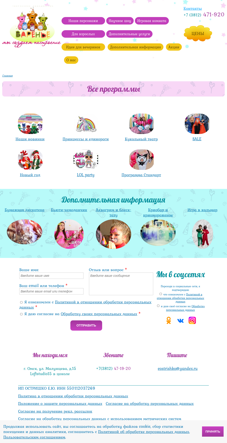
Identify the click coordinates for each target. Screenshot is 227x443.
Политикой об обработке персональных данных (143, 431)
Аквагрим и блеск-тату (113, 212)
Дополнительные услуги (129, 34)
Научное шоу (120, 20)
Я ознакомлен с (85, 304)
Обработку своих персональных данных (99, 314)
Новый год (30, 175)
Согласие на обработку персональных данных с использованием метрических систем (99, 418)
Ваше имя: (29, 269)
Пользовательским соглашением (34, 437)
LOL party (86, 175)
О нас (71, 60)
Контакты (193, 8)
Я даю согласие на (83, 314)
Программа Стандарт (141, 175)
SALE (196, 139)
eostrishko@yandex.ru (177, 368)
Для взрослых (83, 34)
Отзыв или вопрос (108, 269)
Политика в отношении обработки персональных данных (73, 395)
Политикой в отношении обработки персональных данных (85, 304)
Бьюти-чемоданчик (69, 210)
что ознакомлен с (180, 298)
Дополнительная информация (135, 47)
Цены (198, 33)
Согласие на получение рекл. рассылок (55, 411)
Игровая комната (151, 20)
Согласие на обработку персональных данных (150, 403)
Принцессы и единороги (86, 139)
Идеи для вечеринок (83, 47)
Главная (7, 76)
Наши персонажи (83, 20)
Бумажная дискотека (24, 210)
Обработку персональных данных (185, 308)
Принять (212, 431)
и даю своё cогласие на (183, 308)
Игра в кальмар (202, 210)
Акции (173, 47)
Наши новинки (30, 139)
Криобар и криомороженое (158, 212)
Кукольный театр (141, 139)
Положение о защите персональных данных (60, 403)
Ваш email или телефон (43, 285)
